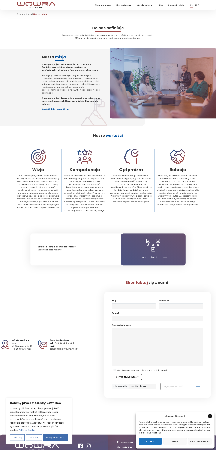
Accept (150, 441)
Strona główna (24, 14)
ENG (197, 5)
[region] (39, 421)
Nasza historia (150, 257)
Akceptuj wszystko (55, 437)
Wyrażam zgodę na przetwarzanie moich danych (142, 370)
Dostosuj (17, 437)
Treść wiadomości (121, 325)
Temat (115, 313)
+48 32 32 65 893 (64, 342)
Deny (175, 441)
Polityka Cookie (27, 430)
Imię (114, 300)
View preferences (200, 441)
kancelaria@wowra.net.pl (64, 348)
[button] (210, 416)
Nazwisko (164, 300)
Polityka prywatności (127, 376)
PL (191, 5)
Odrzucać (34, 437)
